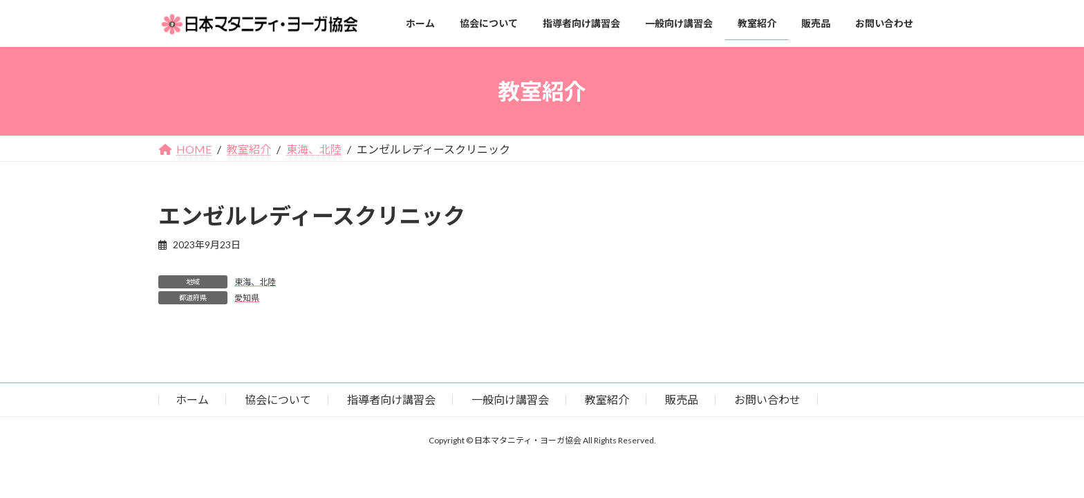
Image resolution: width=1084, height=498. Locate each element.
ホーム (192, 399)
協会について (278, 399)
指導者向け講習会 (391, 399)
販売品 (681, 399)
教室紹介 (607, 399)
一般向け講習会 (510, 399)
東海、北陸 (255, 282)
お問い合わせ (767, 399)
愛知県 (246, 298)
